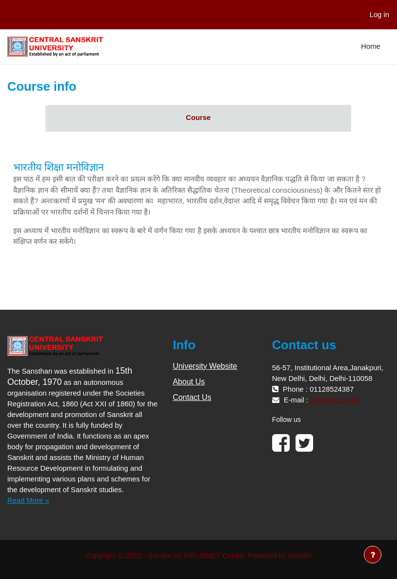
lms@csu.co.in (333, 400)
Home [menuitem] (370, 46)
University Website (205, 366)
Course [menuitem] (198, 117)
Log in (379, 15)
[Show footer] (372, 554)
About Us (189, 382)
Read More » (28, 500)
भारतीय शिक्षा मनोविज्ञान (58, 167)
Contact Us (192, 397)
